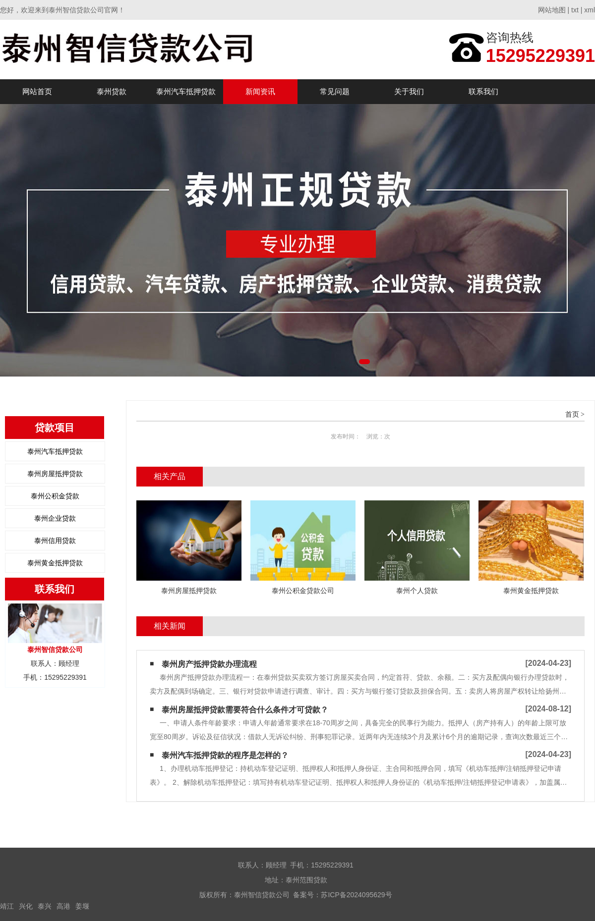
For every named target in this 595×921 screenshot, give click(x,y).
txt (575, 10)
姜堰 (82, 906)
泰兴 (45, 906)
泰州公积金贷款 (55, 496)
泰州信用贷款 (55, 540)
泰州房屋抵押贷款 (55, 474)
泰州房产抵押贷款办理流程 (209, 664)
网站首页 (37, 91)
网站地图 (552, 10)
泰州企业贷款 (55, 518)
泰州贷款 (111, 91)
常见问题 (335, 91)
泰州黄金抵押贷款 (55, 563)
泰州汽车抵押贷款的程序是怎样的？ (225, 755)
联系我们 (483, 91)
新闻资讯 (260, 91)
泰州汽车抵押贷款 (186, 91)
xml (589, 10)
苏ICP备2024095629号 (356, 895)
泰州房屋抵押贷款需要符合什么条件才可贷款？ (245, 709)
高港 (63, 906)
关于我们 (409, 91)
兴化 (26, 906)
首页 (572, 414)
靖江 (7, 906)
